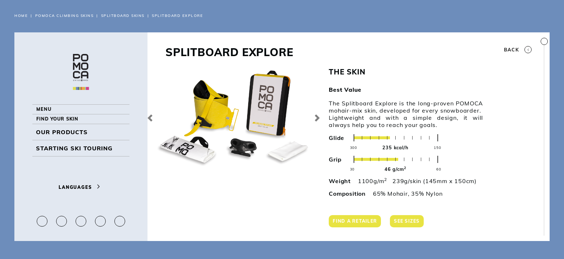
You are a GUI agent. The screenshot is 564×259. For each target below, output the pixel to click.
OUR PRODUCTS (62, 145)
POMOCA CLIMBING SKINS (64, 15)
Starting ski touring (74, 161)
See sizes (412, 222)
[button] (150, 118)
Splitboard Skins (123, 15)
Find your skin (62, 128)
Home (21, 15)
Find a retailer (357, 222)
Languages (81, 187)
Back (518, 50)
